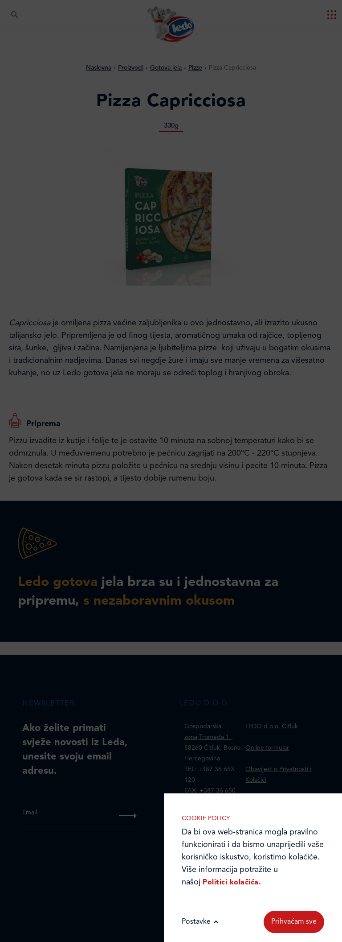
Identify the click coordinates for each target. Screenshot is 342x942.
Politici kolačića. (232, 882)
